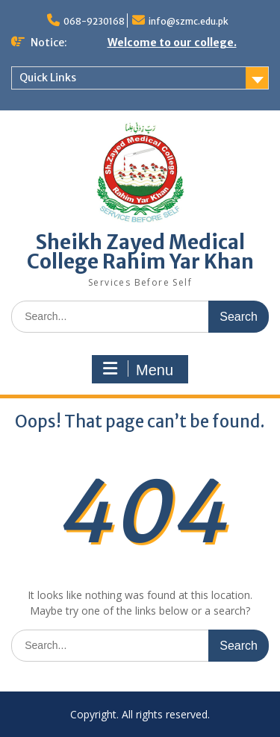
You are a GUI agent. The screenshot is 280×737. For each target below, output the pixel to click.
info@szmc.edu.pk (188, 21)
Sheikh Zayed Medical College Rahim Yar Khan (140, 252)
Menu (138, 369)
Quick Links (47, 77)
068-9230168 (94, 21)
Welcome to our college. (172, 42)
